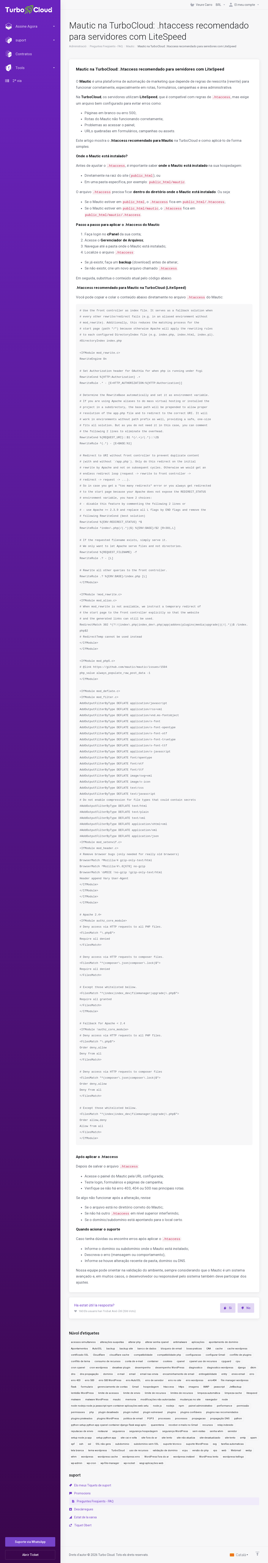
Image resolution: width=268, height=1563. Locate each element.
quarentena (157, 1425)
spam (253, 1437)
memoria (130, 1399)
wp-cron (91, 1463)
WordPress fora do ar (156, 1456)
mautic (117, 1399)
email (132, 1374)
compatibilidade (143, 1354)
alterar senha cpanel (157, 1342)
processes (164, 1418)
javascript (219, 1386)
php (91, 1412)
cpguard (226, 1361)
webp (249, 1450)
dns (73, 1374)
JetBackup (235, 1386)
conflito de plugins (240, 1354)
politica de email (133, 1418)
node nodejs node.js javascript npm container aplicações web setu (109, 1405)
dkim (253, 1367)
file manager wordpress (234, 1380)
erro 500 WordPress (110, 1380)
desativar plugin (121, 1367)
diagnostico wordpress (220, 1367)
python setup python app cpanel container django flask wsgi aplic (108, 1425)
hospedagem (151, 1386)
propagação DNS (220, 1418)
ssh (81, 1444)
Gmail (135, 1386)
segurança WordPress (175, 1431)
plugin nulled (131, 1412)
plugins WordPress (108, 1418)
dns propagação (89, 1374)
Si (228, 1308)
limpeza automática (208, 1393)
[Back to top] (257, 1553)
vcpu (185, 1450)
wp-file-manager (110, 1463)
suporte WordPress (197, 1444)
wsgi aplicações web (151, 1463)
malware (76, 1399)
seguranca (118, 1431)
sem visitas (198, 1431)
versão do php (200, 1450)
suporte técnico (172, 1444)
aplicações (198, 1342)
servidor (232, 1431)
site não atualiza (186, 1437)
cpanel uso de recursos (203, 1361)
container (152, 1361)
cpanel (181, 1361)
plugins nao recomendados (222, 1412)
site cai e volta (129, 1437)
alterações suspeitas (112, 1342)
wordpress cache (108, 1456)
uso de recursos (138, 1450)
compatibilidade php (169, 1354)
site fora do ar (149, 1437)
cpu (238, 1361)
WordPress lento (208, 1456)
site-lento (230, 1437)
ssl (89, 1444)
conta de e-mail (134, 1361)
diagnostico (195, 1367)
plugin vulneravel (153, 1412)
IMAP (206, 1386)
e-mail (121, 1374)
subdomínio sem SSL (146, 1444)
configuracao (193, 1354)
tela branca (77, 1450)
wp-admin (76, 1463)
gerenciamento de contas (113, 1386)
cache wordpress (237, 1348)
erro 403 (75, 1380)
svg (215, 1444)
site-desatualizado (210, 1437)
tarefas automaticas (232, 1444)
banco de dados (146, 1348)
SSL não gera (103, 1444)
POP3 (150, 1418)
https (181, 1386)
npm (181, 1405)
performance (224, 1405)
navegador (211, 1399)
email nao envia (149, 1374)
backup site (126, 1348)
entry (224, 1374)
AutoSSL (97, 1348)
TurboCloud (118, 1450)
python (238, 1418)
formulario (87, 1386)
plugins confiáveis (191, 1412)
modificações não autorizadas (157, 1399)
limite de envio (131, 1393)
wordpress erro (131, 1456)
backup (110, 1348)
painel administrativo (200, 1405)
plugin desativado (108, 1412)
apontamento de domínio (223, 1342)
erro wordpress (194, 1380)
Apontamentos (79, 1348)
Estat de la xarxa (83, 1517)
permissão (243, 1405)
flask (73, 1386)
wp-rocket (129, 1463)
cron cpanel (78, 1367)
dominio (108, 1374)
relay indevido (225, 1425)
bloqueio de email (171, 1348)
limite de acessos (108, 1393)
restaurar (103, 1431)
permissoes (78, 1412)
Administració (78, 46)
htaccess (168, 1386)
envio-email (238, 1374)
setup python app (106, 1437)
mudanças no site (190, 1399)
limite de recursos (155, 1393)
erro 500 (89, 1380)
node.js (157, 1405)
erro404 (212, 1380)
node (225, 1399)
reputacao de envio (82, 1431)
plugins (171, 1412)
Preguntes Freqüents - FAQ (106, 46)
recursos (207, 1425)
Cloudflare (99, 1354)
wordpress (87, 1456)
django (242, 1367)
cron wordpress (99, 1367)
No (246, 1308)
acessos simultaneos (83, 1342)
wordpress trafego (233, 1456)
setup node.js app (81, 1437)
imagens (194, 1386)
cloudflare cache (119, 1354)
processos (181, 1418)
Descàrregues (81, 1509)
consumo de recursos (107, 1361)
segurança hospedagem (143, 1431)
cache (219, 1348)
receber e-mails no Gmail (183, 1425)
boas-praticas (194, 1348)
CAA (208, 1348)
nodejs (170, 1405)
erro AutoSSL (133, 1380)
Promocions (80, 1493)
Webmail (236, 1450)
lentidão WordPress (82, 1393)
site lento (167, 1437)
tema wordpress (97, 1450)
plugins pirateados (81, 1418)
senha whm (216, 1431)
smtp (243, 1437)
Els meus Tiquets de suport (90, 1485)
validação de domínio (165, 1450)
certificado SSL (79, 1354)
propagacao (199, 1418)
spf (73, 1444)
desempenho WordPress (169, 1367)
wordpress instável (184, 1456)
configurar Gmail (215, 1354)
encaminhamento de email (178, 1374)
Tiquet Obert (80, 1525)
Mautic (130, 46)
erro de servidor (154, 1380)
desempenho (143, 1367)
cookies (167, 1361)
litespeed (251, 1393)
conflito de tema (80, 1361)
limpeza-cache (233, 1393)
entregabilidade (208, 1374)
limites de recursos (181, 1393)
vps (215, 1450)
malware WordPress (96, 1399)
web (224, 1450)
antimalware (180, 1342)
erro (251, 1374)
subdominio (122, 1444)
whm (74, 1456)
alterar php (134, 1342)
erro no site (174, 1380)
